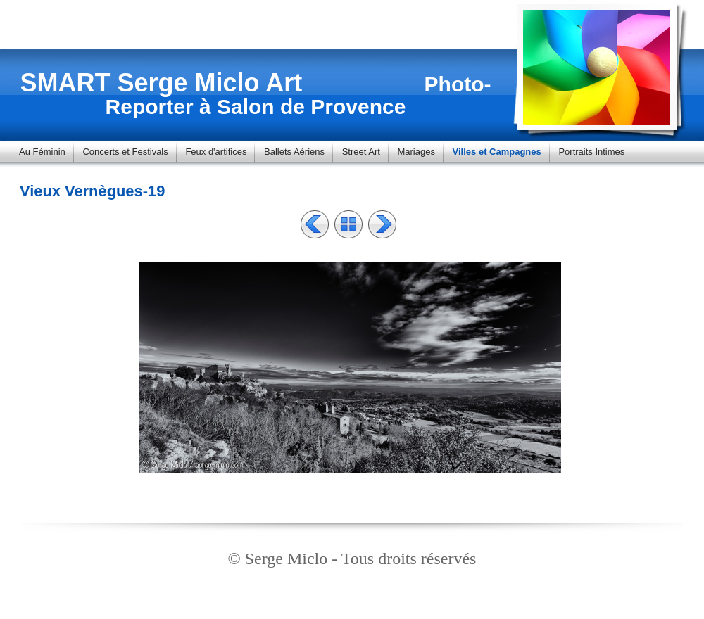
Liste (348, 224)
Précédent (315, 224)
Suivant (382, 224)
